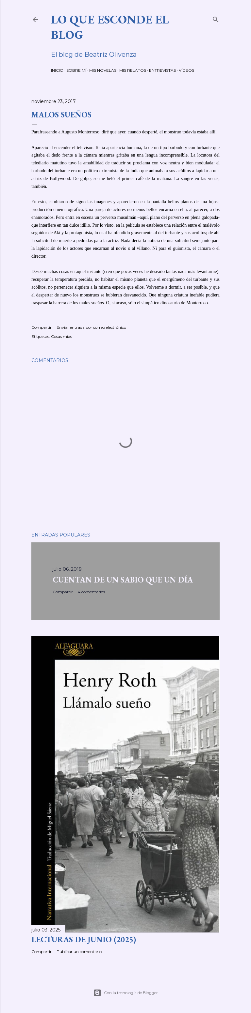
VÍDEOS (186, 70)
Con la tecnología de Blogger (125, 993)
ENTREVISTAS (162, 70)
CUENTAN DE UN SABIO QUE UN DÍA (123, 580)
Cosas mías (61, 336)
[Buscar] (216, 18)
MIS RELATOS (132, 70)
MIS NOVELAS (102, 70)
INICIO (57, 70)
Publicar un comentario (79, 951)
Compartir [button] (41, 327)
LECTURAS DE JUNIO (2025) (83, 939)
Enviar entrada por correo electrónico (91, 327)
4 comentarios (91, 591)
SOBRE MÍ (76, 70)
